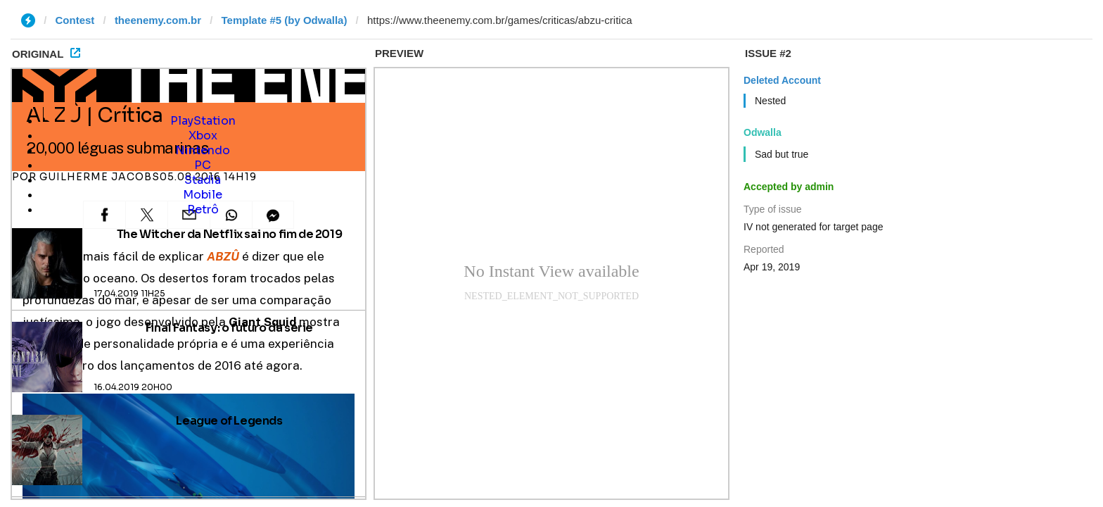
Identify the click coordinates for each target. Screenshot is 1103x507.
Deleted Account (782, 80)
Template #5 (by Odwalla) (284, 20)
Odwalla (763, 132)
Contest (75, 20)
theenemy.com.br (158, 20)
